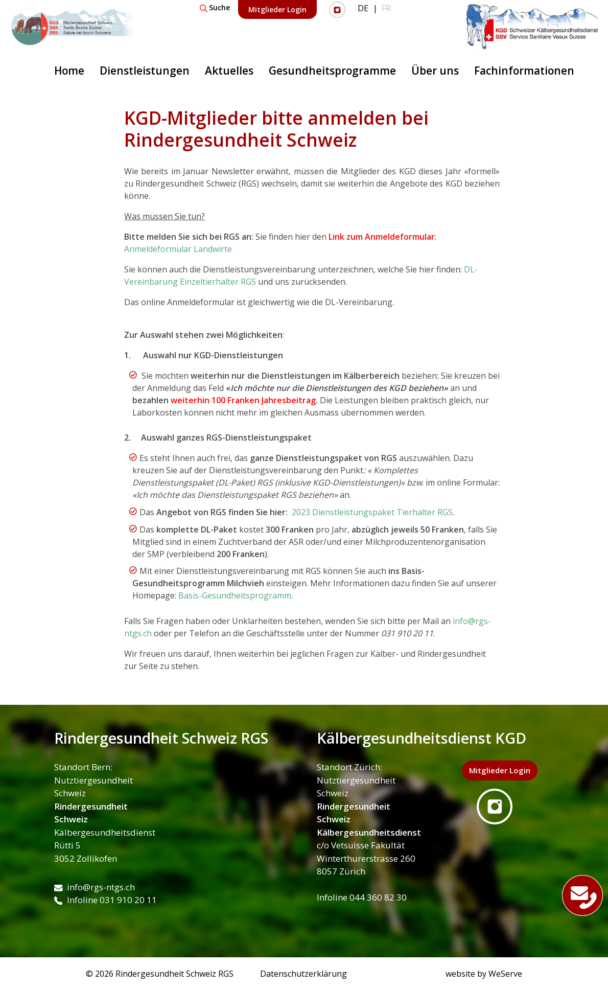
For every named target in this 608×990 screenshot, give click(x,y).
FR (386, 8)
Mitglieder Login (277, 9)
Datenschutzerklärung (303, 973)
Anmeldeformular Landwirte (178, 249)
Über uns (435, 70)
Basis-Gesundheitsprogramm (234, 595)
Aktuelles (229, 70)
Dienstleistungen (145, 70)
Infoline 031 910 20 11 (105, 900)
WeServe (505, 973)
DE (363, 8)
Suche (215, 7)
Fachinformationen (524, 70)
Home (69, 70)
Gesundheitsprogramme (332, 70)
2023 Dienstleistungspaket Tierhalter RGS (371, 512)
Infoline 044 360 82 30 (362, 897)
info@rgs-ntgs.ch (94, 887)
